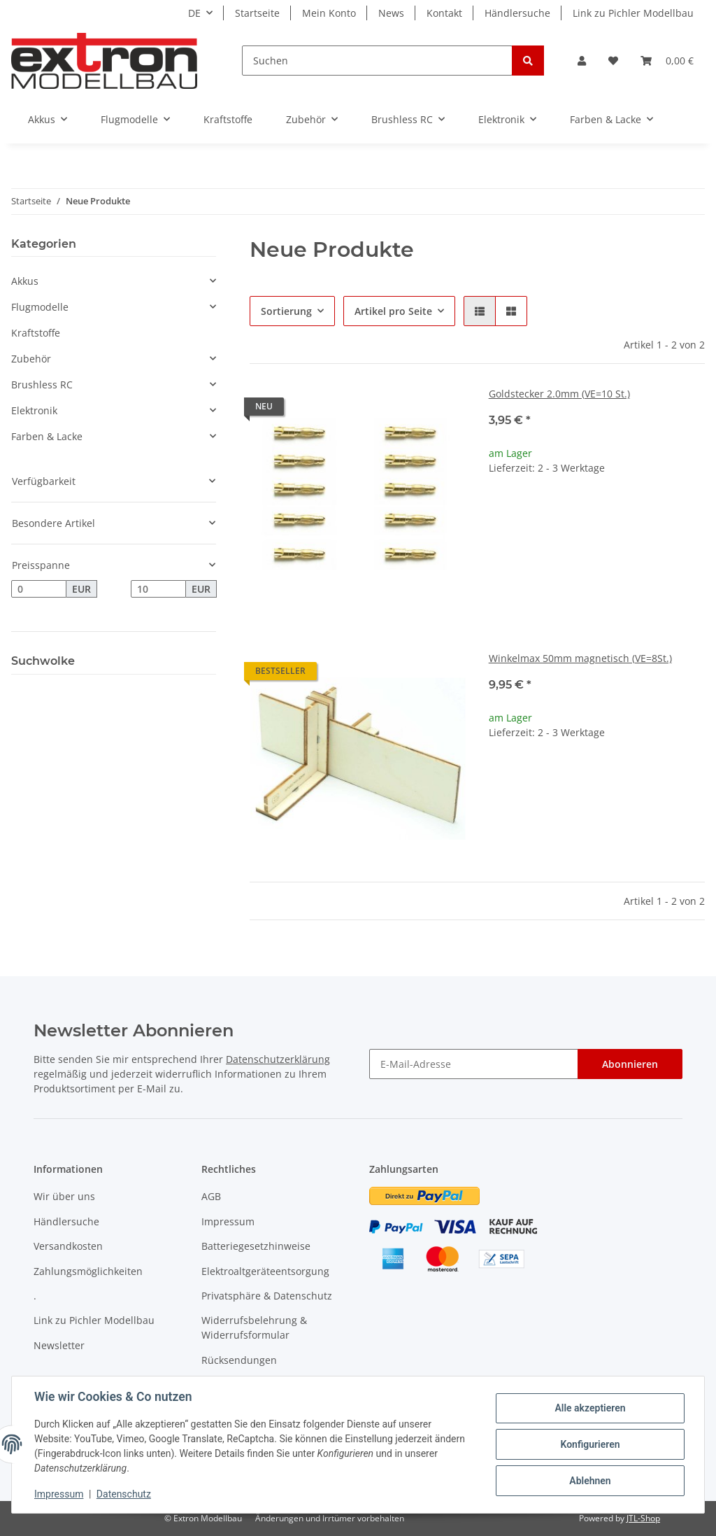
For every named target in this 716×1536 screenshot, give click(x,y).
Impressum (228, 1221)
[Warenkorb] (667, 60)
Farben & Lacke (47, 436)
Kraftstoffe (35, 332)
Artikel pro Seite (393, 311)
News (391, 13)
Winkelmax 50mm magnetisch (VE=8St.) (580, 658)
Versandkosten (68, 1246)
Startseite (257, 13)
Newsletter (59, 1345)
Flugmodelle (40, 306)
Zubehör (31, 358)
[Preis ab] (38, 589)
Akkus (24, 281)
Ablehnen (589, 1480)
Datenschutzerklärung (278, 1059)
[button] (581, 60)
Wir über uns (64, 1196)
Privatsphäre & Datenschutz (266, 1295)
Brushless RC (42, 384)
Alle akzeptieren (589, 1408)
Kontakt (444, 13)
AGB (211, 1196)
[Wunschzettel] (613, 60)
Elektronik (34, 410)
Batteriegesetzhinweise (255, 1246)
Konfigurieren (590, 1444)
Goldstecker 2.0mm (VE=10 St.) (559, 393)
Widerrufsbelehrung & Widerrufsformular (254, 1327)
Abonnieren (630, 1064)
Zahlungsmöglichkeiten (88, 1271)
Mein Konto (329, 13)
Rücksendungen (239, 1360)
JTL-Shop (643, 1518)
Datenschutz (123, 1494)
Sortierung (286, 311)
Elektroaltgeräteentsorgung (265, 1271)
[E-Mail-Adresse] (473, 1064)
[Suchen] (377, 60)
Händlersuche (517, 13)
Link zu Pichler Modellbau (633, 13)
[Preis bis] (158, 589)
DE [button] (194, 13)
